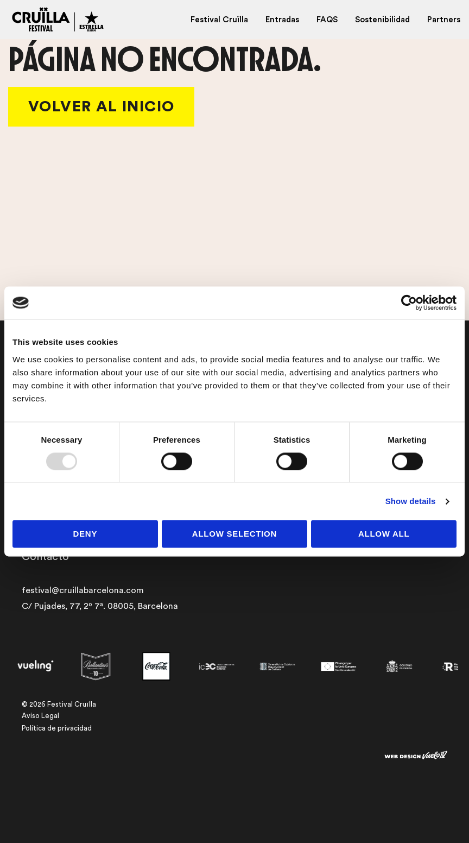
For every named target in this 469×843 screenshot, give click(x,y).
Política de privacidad (57, 728)
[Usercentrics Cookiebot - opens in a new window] (409, 302)
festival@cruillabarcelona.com (83, 590)
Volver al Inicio (101, 106)
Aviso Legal (40, 715)
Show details (410, 501)
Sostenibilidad (382, 20)
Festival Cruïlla (219, 20)
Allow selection (234, 534)
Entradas (282, 20)
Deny (85, 534)
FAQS (327, 20)
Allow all (384, 534)
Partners (443, 20)
